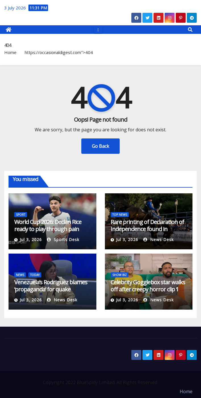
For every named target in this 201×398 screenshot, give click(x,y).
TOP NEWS (119, 215)
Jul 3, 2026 (31, 239)
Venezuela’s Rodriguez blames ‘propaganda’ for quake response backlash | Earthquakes (50, 292)
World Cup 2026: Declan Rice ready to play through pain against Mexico (47, 229)
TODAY (35, 275)
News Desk (158, 239)
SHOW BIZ (119, 275)
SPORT (20, 215)
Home (10, 52)
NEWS (20, 275)
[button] (190, 29)
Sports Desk (63, 239)
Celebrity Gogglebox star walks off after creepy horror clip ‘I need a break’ (148, 289)
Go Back (100, 146)
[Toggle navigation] (98, 29)
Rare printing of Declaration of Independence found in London (147, 229)
